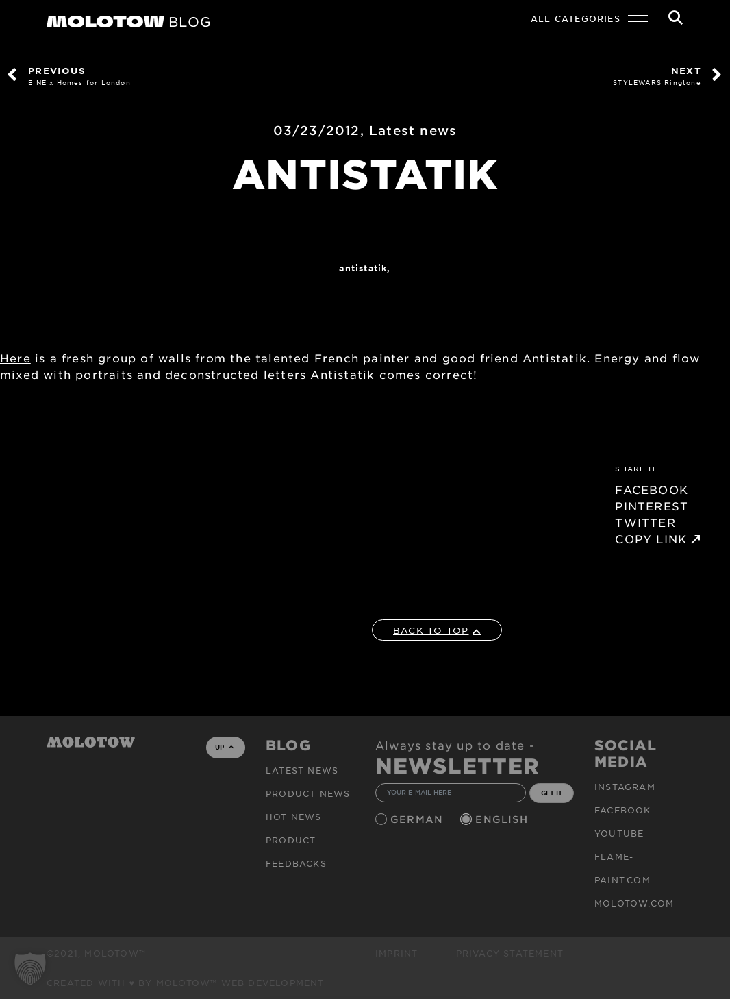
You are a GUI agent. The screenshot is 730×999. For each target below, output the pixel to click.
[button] (30, 969)
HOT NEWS (294, 816)
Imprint (396, 953)
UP (224, 747)
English (503, 819)
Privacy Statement (510, 953)
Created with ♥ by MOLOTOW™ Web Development (186, 982)
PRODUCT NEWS (308, 793)
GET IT (551, 793)
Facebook (622, 809)
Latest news (413, 130)
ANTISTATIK (363, 267)
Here (15, 358)
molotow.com (634, 903)
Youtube (619, 833)
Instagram (624, 786)
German (418, 819)
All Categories (575, 18)
